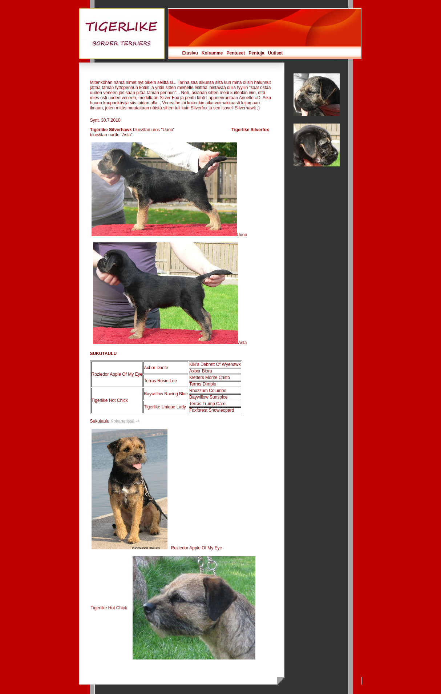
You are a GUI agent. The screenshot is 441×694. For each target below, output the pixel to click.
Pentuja (256, 53)
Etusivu (190, 53)
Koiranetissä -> (124, 421)
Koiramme (212, 53)
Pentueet (236, 53)
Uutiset (275, 53)
